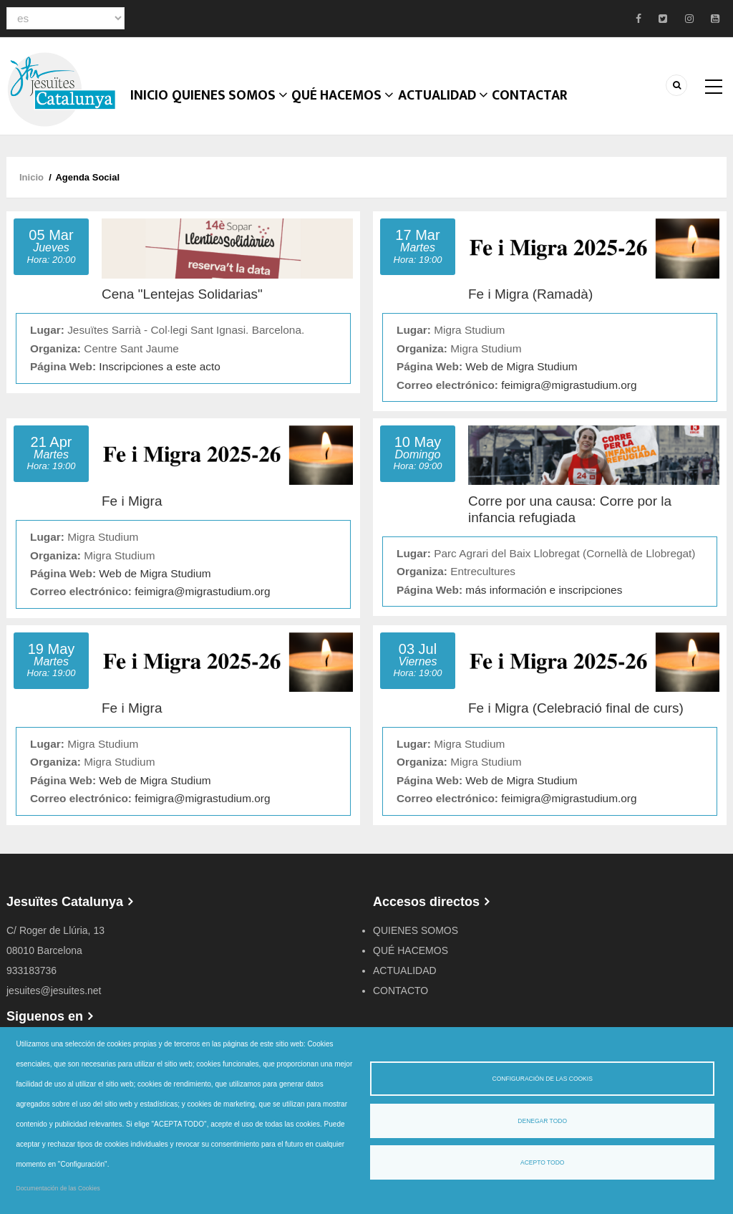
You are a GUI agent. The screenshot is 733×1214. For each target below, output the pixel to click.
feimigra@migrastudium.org (568, 393)
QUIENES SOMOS (415, 939)
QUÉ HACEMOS (361, 111)
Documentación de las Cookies (58, 1188)
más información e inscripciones (543, 598)
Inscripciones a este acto (159, 375)
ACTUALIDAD (469, 111)
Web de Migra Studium (521, 375)
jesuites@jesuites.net (54, 999)
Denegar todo (542, 1120)
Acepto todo (542, 1162)
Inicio (156, 111)
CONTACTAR (564, 111)
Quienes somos (244, 111)
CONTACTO (400, 999)
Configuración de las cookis (542, 1078)
